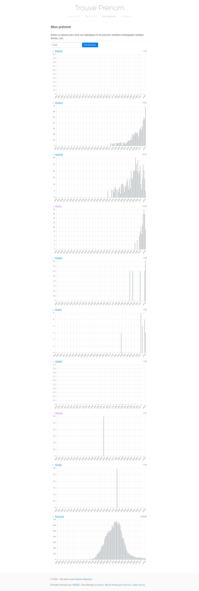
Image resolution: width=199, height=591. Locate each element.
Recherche (91, 16)
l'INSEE (76, 585)
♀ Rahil (56, 206)
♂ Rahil (56, 309)
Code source (138, 585)
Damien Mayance (83, 579)
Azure (101, 585)
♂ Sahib (57, 361)
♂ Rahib (57, 51)
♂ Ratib (57, 465)
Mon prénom (109, 16)
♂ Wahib (57, 154)
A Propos (126, 16)
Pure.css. (126, 585)
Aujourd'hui (74, 16)
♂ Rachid (58, 516)
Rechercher (90, 45)
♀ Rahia (57, 413)
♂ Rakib (57, 258)
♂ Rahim (57, 103)
